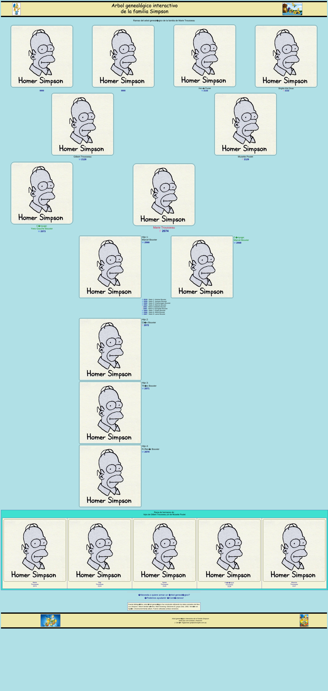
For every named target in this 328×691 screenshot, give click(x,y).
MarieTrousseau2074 (35, 583)
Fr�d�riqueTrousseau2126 (229, 583)
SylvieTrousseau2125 (164, 583)
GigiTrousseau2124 (99, 583)
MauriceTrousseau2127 (294, 583)
